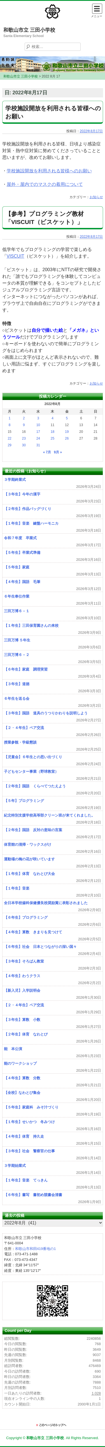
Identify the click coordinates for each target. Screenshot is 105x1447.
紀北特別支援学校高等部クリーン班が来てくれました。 (49, 815)
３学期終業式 (15, 479)
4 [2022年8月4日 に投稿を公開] (52, 418)
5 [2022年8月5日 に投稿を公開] (67, 418)
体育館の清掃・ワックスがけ (27, 844)
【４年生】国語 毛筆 (22, 582)
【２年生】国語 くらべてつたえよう (35, 786)
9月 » (58, 452)
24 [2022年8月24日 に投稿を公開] (38, 438)
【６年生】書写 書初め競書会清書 (33, 1195)
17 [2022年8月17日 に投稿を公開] (38, 432)
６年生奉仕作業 (16, 596)
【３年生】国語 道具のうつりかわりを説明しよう (46, 713)
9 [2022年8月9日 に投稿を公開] (24, 425)
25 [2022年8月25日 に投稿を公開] (52, 438)
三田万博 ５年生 (17, 640)
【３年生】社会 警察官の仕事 (29, 1151)
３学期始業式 (15, 1165)
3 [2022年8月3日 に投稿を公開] (38, 418)
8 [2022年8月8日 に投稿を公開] (10, 425)
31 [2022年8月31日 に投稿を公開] (38, 445)
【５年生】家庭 (18, 567)
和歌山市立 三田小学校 (29, 30)
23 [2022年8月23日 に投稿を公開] (24, 438)
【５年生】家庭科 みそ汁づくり (31, 1107)
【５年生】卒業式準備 (22, 552)
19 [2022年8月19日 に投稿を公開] (67, 432)
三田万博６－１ (16, 611)
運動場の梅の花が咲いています (29, 859)
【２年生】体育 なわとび (26, 1034)
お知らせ (96, 197)
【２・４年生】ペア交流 (24, 728)
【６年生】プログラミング (26, 917)
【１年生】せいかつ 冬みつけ (29, 1122)
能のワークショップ (20, 1063)
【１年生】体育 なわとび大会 (29, 874)
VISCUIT (15, 256)
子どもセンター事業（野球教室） (31, 771)
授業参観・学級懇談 (20, 742)
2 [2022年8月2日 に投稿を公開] (24, 418)
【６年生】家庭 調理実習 (26, 669)
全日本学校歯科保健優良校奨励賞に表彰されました (46, 903)
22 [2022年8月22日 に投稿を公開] (9, 438)
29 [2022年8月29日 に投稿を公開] (9, 445)
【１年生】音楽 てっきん (26, 1180)
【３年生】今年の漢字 (22, 494)
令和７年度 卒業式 (20, 538)
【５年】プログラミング (24, 801)
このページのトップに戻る (52, 1425)
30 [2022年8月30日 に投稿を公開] (24, 445)
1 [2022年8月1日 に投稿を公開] (10, 418)
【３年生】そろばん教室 (24, 961)
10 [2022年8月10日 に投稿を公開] (38, 425)
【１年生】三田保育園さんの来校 (31, 625)
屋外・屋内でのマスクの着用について (45, 184)
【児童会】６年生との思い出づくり (33, 757)
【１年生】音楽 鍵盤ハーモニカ (31, 523)
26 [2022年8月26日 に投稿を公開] (67, 438)
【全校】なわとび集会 (22, 1093)
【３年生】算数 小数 (22, 1020)
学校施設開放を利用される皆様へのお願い (49, 170)
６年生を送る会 (16, 698)
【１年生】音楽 (16, 888)
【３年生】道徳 (16, 684)
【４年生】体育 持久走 (24, 1136)
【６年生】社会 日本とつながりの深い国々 (40, 947)
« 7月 (47, 452)
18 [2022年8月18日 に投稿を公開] (52, 432)
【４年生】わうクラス (22, 976)
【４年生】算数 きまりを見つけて (33, 932)
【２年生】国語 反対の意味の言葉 (33, 830)
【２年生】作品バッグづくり (27, 509)
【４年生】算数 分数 (22, 1078)
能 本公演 (13, 1049)
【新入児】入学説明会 (22, 990)
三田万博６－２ (16, 655)
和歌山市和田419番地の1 (35, 1249)
